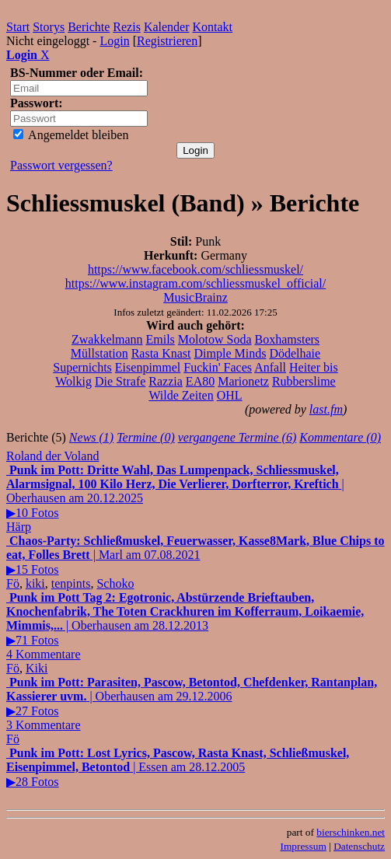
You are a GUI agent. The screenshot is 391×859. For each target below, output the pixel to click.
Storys (49, 26)
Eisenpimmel (147, 367)
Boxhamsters (287, 339)
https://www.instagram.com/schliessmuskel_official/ (195, 283)
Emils (159, 339)
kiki (35, 583)
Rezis (127, 26)
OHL (230, 395)
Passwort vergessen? (61, 165)
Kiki (36, 668)
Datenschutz (359, 846)
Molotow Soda (215, 339)
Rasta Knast (161, 353)
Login (114, 40)
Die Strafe (120, 381)
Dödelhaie (294, 353)
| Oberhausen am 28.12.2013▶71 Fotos (185, 626)
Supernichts (82, 367)
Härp (18, 526)
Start (18, 26)
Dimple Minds (230, 353)
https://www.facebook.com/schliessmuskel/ (195, 269)
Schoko (115, 583)
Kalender (167, 26)
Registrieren (167, 40)
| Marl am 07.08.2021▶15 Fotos (195, 555)
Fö (12, 583)
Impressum (303, 846)
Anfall (270, 367)
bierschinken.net (350, 832)
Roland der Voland (52, 456)
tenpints (71, 583)
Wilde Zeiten (180, 395)
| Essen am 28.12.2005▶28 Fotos (177, 767)
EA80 (200, 381)
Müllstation (99, 353)
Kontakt (213, 26)
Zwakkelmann (107, 339)
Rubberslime (304, 381)
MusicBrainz (195, 297)
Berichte (89, 26)
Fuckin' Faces (217, 367)
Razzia (165, 381)
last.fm (326, 409)
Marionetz (243, 381)
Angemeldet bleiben (70, 134)
